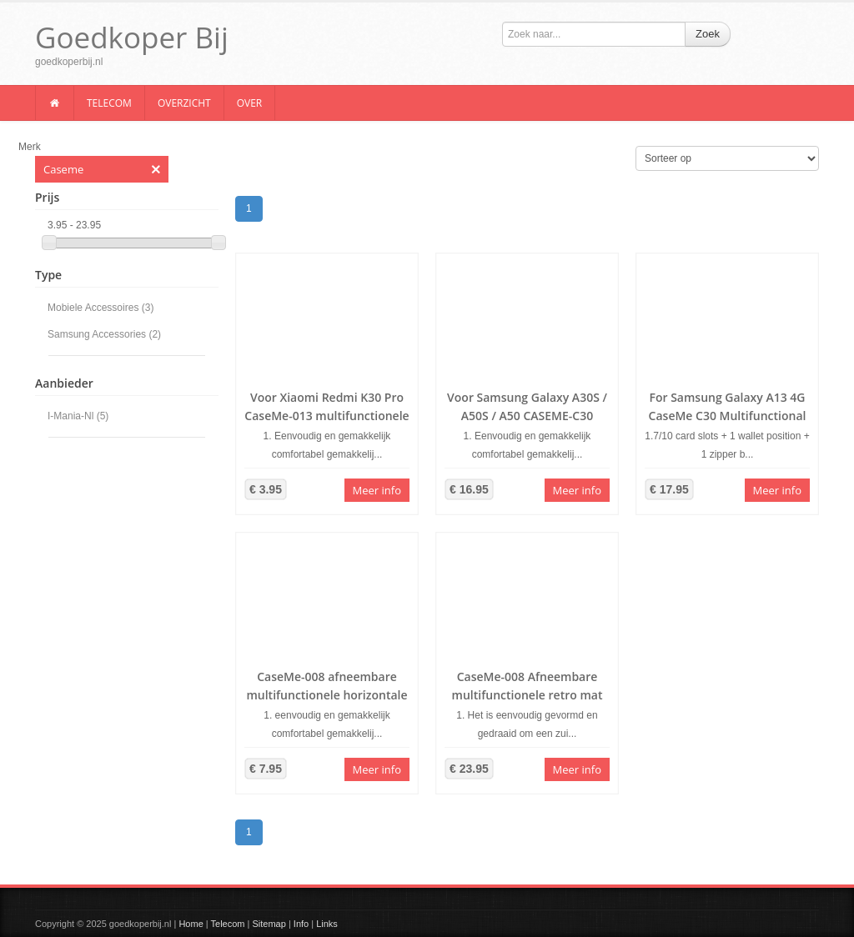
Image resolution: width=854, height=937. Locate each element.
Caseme (101, 169)
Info (301, 924)
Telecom (109, 103)
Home (190, 924)
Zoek (708, 34)
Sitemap (268, 924)
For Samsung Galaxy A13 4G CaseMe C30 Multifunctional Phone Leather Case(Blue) (727, 415)
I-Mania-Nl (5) (78, 416)
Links (327, 924)
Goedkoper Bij (132, 37)
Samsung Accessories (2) (104, 334)
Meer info (377, 490)
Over (250, 103)
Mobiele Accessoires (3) (100, 307)
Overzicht (184, 103)
